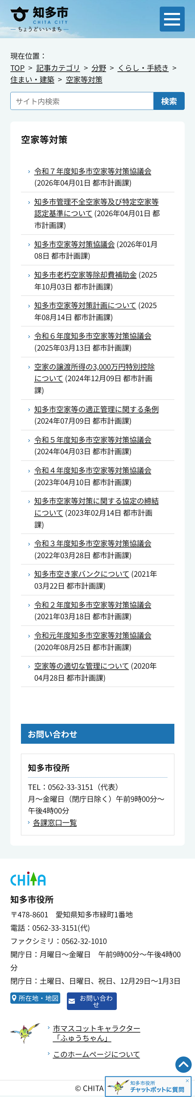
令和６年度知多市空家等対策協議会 (92, 335)
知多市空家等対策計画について (85, 304)
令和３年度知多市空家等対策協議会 (92, 543)
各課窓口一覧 (55, 822)
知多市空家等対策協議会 (74, 243)
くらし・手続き (143, 67)
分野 (99, 67)
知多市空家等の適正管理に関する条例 (96, 408)
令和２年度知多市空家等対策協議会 (92, 604)
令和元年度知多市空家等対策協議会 (92, 635)
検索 (169, 101)
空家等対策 (84, 79)
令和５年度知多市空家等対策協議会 (92, 439)
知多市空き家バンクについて (81, 573)
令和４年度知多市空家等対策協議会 (92, 469)
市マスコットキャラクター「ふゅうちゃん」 (96, 1034)
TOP (17, 67)
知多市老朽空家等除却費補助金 (85, 274)
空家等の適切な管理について (81, 665)
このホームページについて (96, 1055)
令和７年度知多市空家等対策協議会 (92, 170)
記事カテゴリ (58, 67)
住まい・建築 (32, 79)
